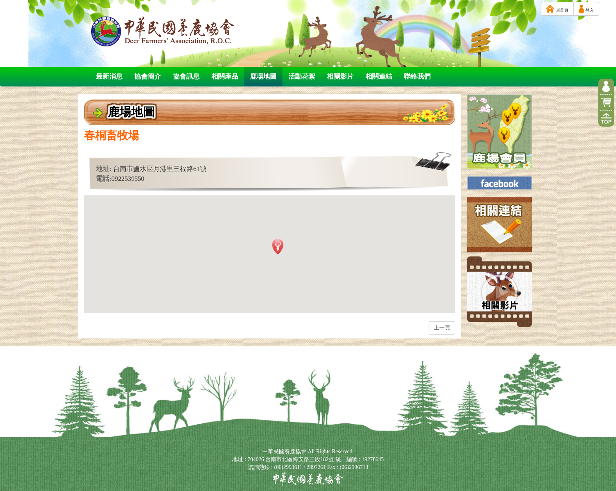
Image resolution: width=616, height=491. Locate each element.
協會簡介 (147, 76)
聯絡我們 (417, 76)
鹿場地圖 (263, 76)
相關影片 (340, 76)
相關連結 (378, 76)
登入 (586, 9)
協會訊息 (186, 76)
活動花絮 (301, 76)
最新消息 (109, 76)
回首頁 (557, 9)
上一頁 (442, 328)
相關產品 (224, 76)
